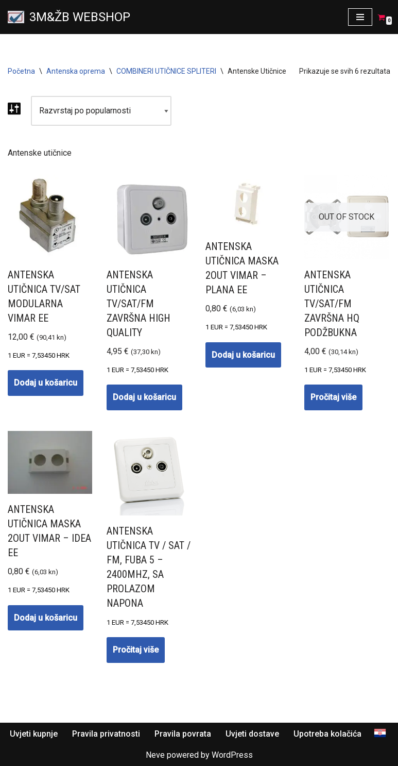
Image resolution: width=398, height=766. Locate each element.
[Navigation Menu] (360, 17)
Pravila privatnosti (106, 734)
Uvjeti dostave (252, 734)
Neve (155, 755)
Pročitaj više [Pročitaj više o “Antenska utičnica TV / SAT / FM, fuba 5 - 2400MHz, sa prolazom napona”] (136, 650)
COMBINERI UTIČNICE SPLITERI (166, 71)
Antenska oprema (75, 71)
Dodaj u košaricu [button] (45, 383)
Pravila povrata (182, 734)
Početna (21, 71)
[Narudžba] (101, 111)
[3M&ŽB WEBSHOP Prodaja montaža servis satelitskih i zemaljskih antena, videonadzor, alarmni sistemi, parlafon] (69, 17)
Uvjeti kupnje (34, 734)
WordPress (232, 755)
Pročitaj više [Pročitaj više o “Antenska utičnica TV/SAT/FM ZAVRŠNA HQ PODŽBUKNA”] (333, 397)
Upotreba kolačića (327, 734)
